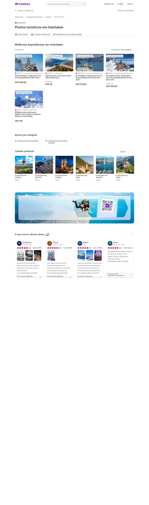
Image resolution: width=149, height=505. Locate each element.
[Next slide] (132, 234)
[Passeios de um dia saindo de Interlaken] (59, 142)
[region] (74, 34)
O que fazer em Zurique (61, 176)
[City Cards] (23, 34)
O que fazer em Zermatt (41, 176)
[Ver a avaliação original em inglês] (27, 273)
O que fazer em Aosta (122, 176)
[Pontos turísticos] (42, 34)
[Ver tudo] (122, 151)
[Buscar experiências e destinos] (66, 4)
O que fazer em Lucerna (20, 176)
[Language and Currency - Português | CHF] (108, 4)
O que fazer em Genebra (101, 176)
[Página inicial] (19, 17)
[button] (120, 4)
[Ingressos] (48, 17)
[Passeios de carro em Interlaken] (26, 141)
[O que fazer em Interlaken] (34, 17)
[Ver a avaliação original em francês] (88, 273)
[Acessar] (130, 4)
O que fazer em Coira (81, 176)
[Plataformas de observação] (69, 34)
